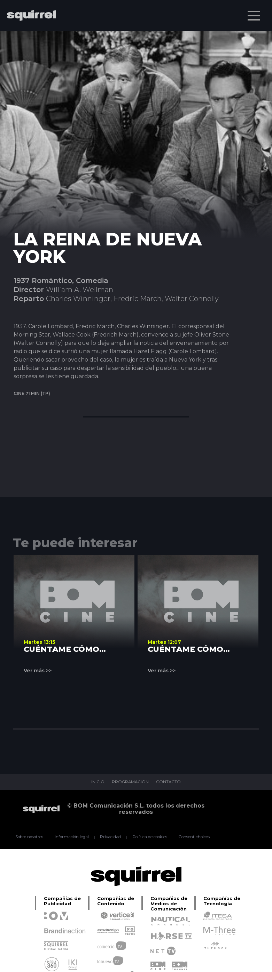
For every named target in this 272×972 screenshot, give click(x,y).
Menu (255, 12)
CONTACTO (169, 782)
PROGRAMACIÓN (130, 782)
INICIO (96, 782)
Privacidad (110, 837)
